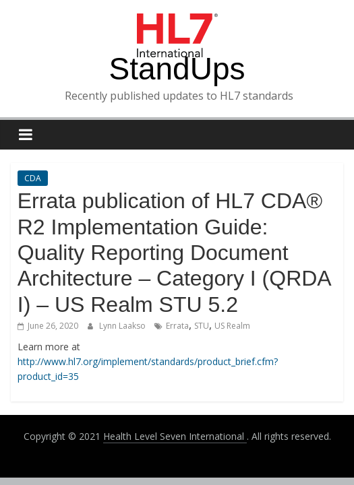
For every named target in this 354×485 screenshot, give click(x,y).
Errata (177, 325)
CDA (32, 178)
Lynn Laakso (123, 325)
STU (201, 325)
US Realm (232, 325)
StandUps (177, 68)
